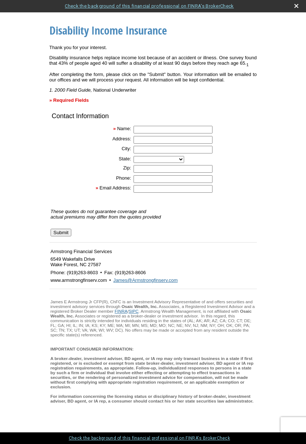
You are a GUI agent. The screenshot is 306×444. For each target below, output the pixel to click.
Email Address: (115, 188)
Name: (124, 128)
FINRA (121, 311)
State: (125, 158)
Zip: (127, 168)
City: (126, 148)
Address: (121, 138)
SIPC (133, 311)
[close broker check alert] (296, 6)
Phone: (123, 178)
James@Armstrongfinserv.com (145, 280)
